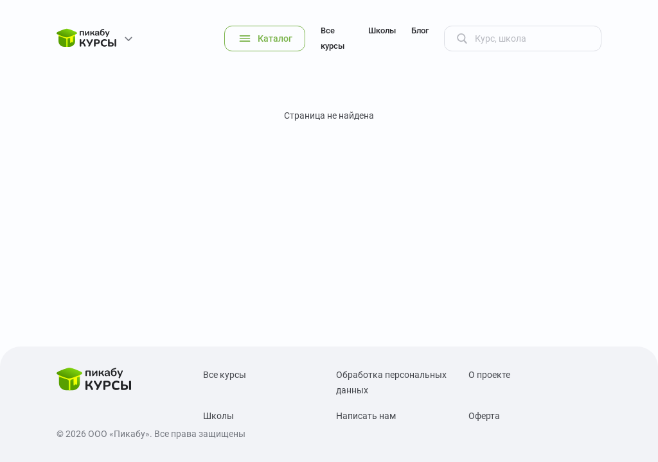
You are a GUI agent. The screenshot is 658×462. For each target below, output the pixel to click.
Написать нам (366, 416)
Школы (382, 30)
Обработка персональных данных (391, 382)
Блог (420, 30)
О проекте (489, 375)
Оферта (484, 416)
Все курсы (332, 38)
